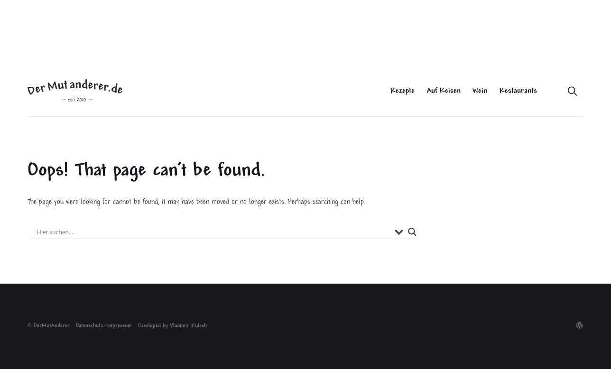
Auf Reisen (444, 91)
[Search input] (213, 232)
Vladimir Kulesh (188, 326)
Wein (479, 91)
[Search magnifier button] (412, 232)
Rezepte (402, 91)
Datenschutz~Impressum (104, 326)
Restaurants (518, 91)
